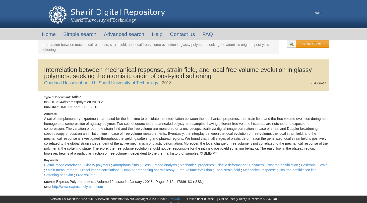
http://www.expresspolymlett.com (77, 187)
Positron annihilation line (298, 170)
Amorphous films (126, 165)
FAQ (207, 34)
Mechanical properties (197, 165)
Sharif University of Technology (129, 82)
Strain (323, 165)
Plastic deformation (232, 165)
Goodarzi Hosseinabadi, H (70, 82)
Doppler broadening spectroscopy (148, 170)
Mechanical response (260, 170)
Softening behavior (59, 175)
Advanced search (124, 34)
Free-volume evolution (195, 170)
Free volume (85, 175)
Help (157, 34)
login (317, 12)
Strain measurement (62, 170)
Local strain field (228, 170)
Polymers (257, 165)
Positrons (308, 165)
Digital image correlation (63, 165)
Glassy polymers (97, 165)
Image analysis (166, 165)
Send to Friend (312, 44)
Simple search (79, 34)
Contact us (182, 34)
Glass (147, 165)
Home (49, 34)
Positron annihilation (283, 165)
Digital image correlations (100, 170)
